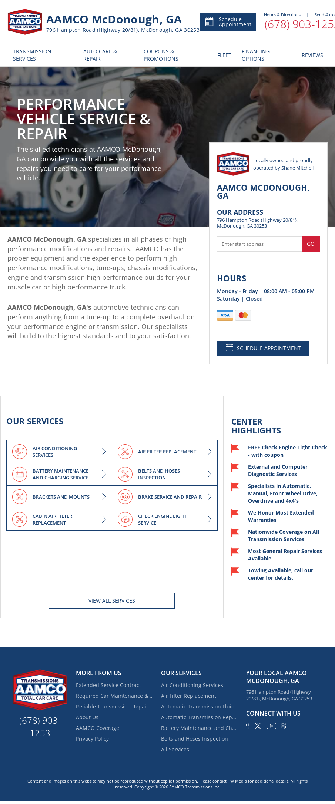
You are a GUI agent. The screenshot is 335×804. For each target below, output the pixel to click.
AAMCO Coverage (97, 727)
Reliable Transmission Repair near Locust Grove (115, 706)
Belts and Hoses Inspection (194, 738)
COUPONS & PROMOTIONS (161, 55)
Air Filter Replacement (188, 695)
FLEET (224, 54)
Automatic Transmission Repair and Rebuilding (200, 717)
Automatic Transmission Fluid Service (200, 706)
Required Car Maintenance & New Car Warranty (115, 695)
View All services (111, 600)
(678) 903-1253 (40, 726)
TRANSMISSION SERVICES (32, 55)
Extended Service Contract (108, 685)
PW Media (237, 781)
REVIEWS (312, 54)
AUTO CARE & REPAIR (100, 55)
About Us (87, 717)
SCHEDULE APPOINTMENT (263, 348)
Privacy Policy (92, 738)
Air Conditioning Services (192, 685)
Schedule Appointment (227, 22)
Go (311, 243)
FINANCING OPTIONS (256, 55)
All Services (175, 749)
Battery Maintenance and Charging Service (200, 727)
